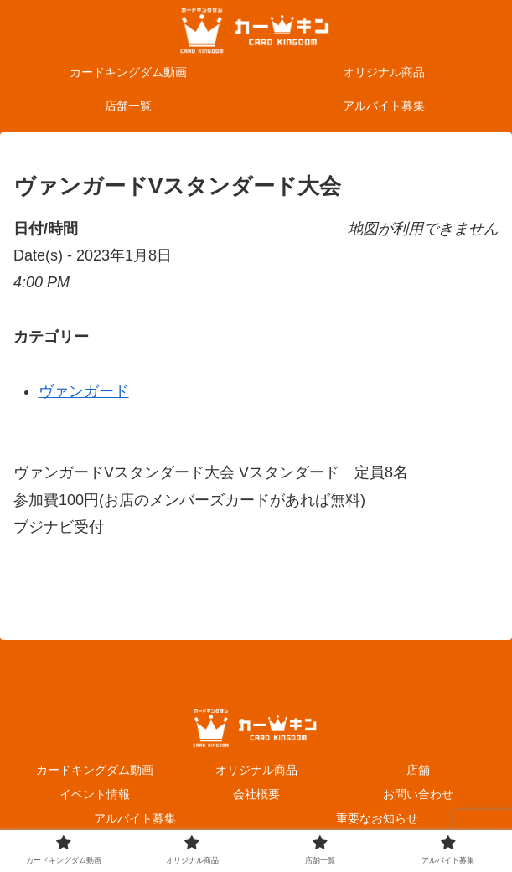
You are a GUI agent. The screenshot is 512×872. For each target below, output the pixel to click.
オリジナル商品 (256, 770)
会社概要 (256, 794)
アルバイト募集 (135, 818)
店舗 (418, 770)
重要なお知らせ (377, 818)
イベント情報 (94, 794)
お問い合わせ (418, 794)
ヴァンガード (84, 391)
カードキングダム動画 (94, 770)
